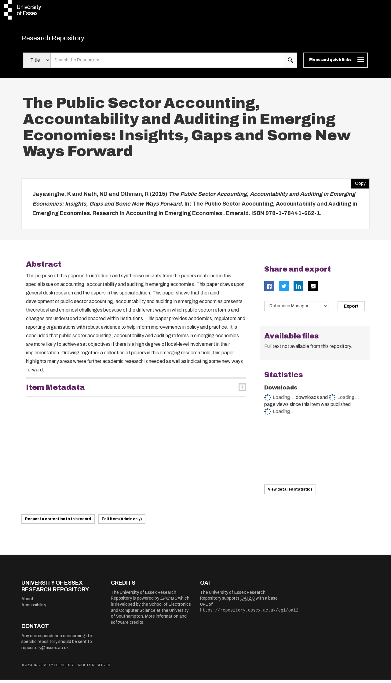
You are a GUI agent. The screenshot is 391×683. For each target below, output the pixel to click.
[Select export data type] (296, 309)
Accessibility (33, 608)
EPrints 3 (168, 601)
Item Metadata (55, 390)
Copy (358, 185)
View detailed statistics (290, 493)
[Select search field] (36, 63)
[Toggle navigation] (335, 63)
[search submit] (290, 63)
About (27, 602)
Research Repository (64, 40)
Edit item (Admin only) (122, 522)
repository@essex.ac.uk (45, 651)
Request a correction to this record (58, 522)
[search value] (167, 63)
